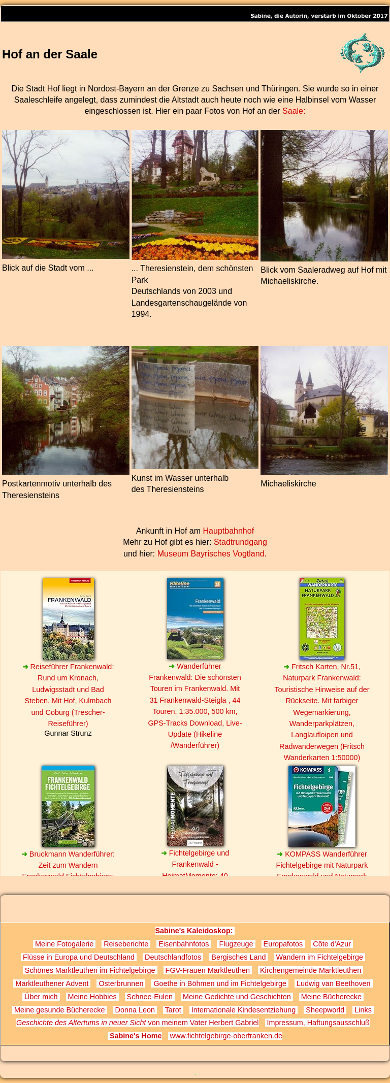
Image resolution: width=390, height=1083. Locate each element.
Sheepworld (325, 1010)
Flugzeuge (236, 944)
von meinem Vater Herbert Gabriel (137, 1023)
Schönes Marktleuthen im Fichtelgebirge (90, 970)
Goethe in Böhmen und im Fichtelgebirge (219, 983)
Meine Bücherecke (331, 997)
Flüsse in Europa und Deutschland (79, 957)
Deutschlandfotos (173, 957)
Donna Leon (135, 1010)
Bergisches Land (238, 957)
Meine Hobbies (92, 997)
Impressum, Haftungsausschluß (317, 1023)
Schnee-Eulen (150, 997)
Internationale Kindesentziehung (243, 1010)
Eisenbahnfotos (183, 944)
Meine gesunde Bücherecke (59, 1010)
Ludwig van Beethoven (334, 983)
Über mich (41, 997)
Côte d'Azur (332, 944)
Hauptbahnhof (228, 531)
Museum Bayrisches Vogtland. (212, 553)
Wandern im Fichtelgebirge (319, 957)
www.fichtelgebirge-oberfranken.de (225, 1036)
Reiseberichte (126, 944)
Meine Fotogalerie (64, 944)
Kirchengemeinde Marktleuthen (310, 970)
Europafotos (283, 944)
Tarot (173, 1010)
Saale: (293, 111)
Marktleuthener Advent (51, 983)
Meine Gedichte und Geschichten (237, 997)
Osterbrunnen (120, 983)
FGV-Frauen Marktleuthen (208, 970)
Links (363, 1010)
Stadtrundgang (240, 542)
